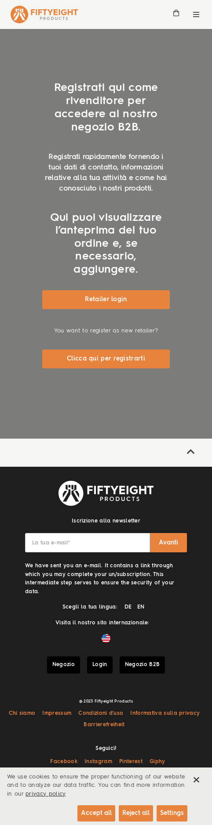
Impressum (56, 713)
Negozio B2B (142, 664)
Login (99, 664)
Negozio (63, 664)
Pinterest (131, 761)
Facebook (63, 761)
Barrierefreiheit (104, 725)
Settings (172, 813)
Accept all (96, 813)
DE (128, 607)
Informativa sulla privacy (165, 713)
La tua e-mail (51, 543)
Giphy (157, 761)
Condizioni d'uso (100, 713)
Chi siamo (22, 713)
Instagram (98, 761)
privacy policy (46, 794)
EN (141, 607)
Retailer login (106, 299)
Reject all (136, 813)
